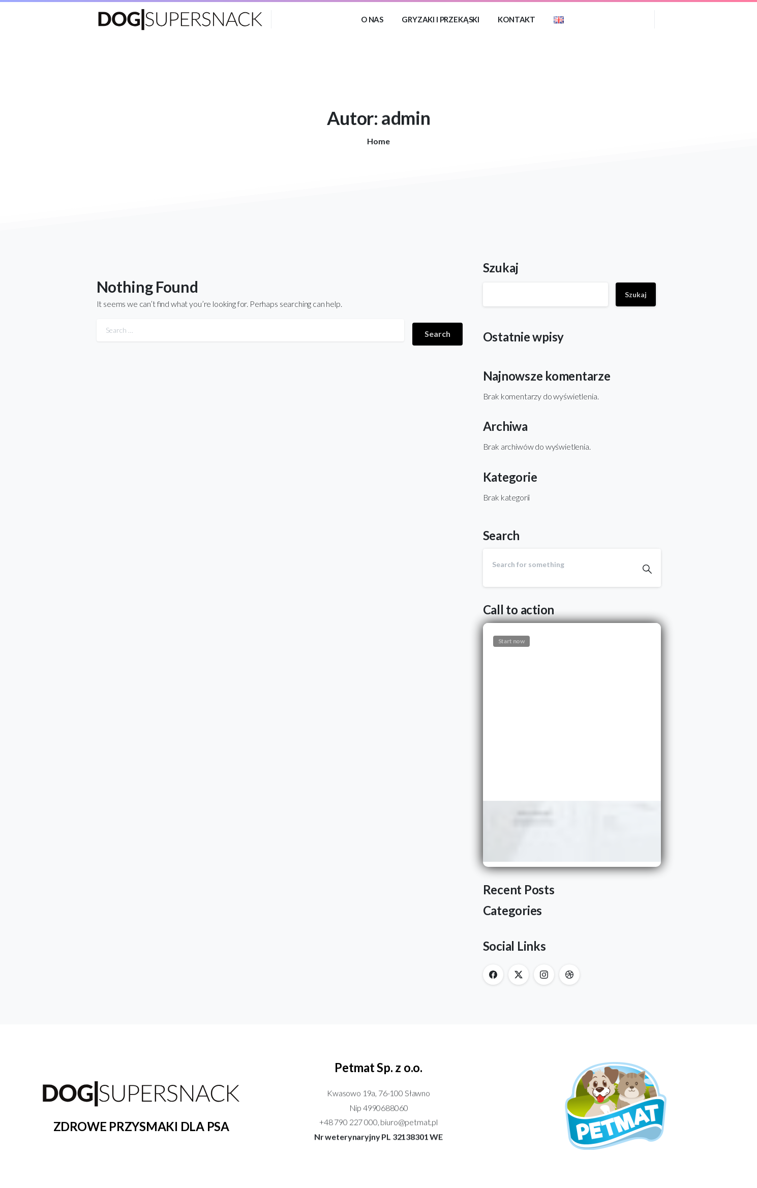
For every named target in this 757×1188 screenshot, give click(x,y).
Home (377, 141)
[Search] (558, 564)
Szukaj (501, 267)
